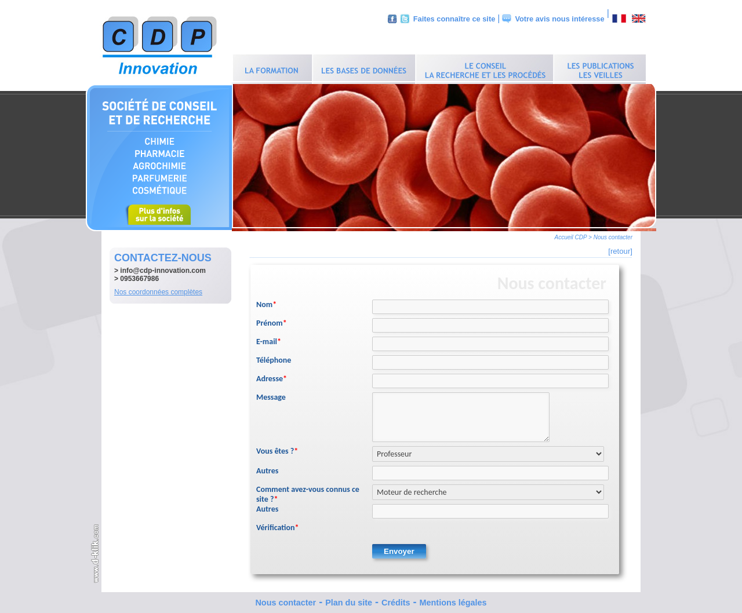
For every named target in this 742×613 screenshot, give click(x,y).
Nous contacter (285, 599)
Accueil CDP (571, 234)
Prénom (271, 320)
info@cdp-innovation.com (163, 268)
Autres (267, 468)
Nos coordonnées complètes (158, 289)
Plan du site (348, 599)
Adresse (271, 376)
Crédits (395, 599)
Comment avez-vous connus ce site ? (307, 491)
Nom (266, 301)
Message (271, 394)
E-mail (268, 339)
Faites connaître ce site (454, 18)
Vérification (277, 525)
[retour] (620, 248)
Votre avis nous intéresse (559, 18)
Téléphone (273, 357)
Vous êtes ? (277, 448)
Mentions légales (453, 599)
